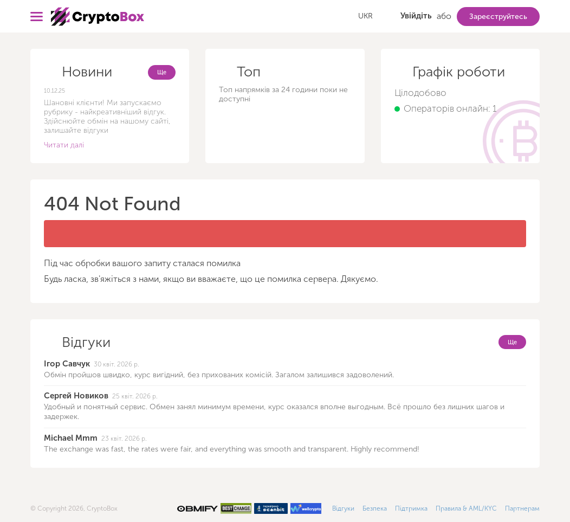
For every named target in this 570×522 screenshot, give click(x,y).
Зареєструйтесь (498, 16)
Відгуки (343, 508)
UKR (365, 16)
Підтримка (411, 508)
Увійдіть (416, 16)
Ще (161, 72)
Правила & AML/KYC (466, 508)
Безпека (374, 508)
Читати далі (64, 145)
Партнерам (522, 508)
